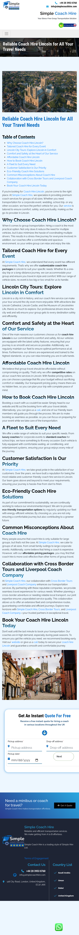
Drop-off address (55, 741)
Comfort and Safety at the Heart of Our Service (32, 153)
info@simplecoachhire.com (64, 6)
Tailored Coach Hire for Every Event (26, 146)
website (16, 642)
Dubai (61, 888)
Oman (61, 880)
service (67, 205)
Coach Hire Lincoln (34, 191)
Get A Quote (66, 805)
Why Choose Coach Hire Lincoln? (25, 142)
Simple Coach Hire (22, 195)
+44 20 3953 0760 (68, 2)
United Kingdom (66, 896)
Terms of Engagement (36, 858)
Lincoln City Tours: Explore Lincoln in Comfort (31, 150)
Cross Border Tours (61, 580)
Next (61, 756)
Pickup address (16, 741)
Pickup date (14, 754)
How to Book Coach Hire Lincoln (24, 160)
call (38, 410)
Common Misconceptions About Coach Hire (31, 175)
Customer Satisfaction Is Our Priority (26, 167)
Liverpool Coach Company (21, 584)
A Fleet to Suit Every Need (21, 164)
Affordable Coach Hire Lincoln (23, 157)
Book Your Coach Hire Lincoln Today (27, 185)
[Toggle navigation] (6, 34)
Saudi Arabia (64, 873)
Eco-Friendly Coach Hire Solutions (25, 171)
